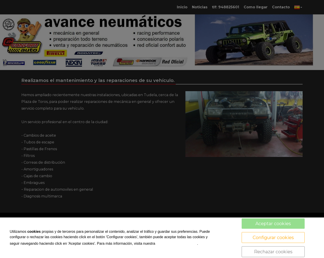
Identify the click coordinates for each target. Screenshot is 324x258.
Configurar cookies (273, 237)
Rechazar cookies (273, 251)
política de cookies (176, 243)
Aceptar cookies (273, 223)
